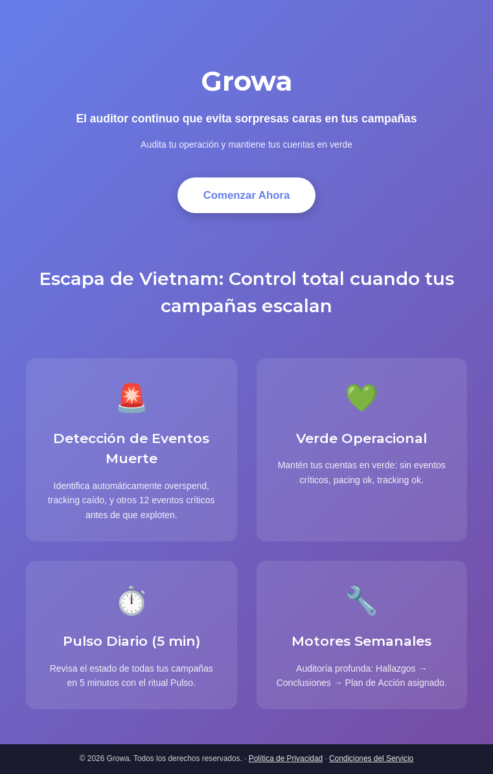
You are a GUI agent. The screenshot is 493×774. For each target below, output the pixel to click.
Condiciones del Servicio (371, 758)
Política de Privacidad (286, 758)
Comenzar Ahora (246, 195)
